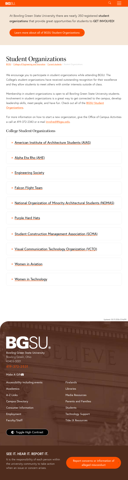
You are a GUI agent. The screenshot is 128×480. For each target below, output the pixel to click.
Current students (55, 64)
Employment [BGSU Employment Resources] (13, 414)
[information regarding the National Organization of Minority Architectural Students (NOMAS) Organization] (64, 203)
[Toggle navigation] (119, 3)
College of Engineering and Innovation (29, 64)
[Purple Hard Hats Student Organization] (64, 218)
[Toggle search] (109, 3)
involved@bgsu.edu (58, 121)
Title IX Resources (77, 420)
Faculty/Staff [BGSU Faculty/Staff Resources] (14, 420)
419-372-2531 (17, 366)
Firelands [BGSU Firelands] (71, 382)
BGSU (8, 64)
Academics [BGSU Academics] (13, 388)
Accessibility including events (24, 382)
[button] (54, 3)
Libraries (71, 388)
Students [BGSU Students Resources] (71, 407)
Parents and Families (78, 401)
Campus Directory (17, 401)
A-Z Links (12, 395)
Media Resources (76, 395)
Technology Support (78, 414)
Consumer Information (20, 407)
